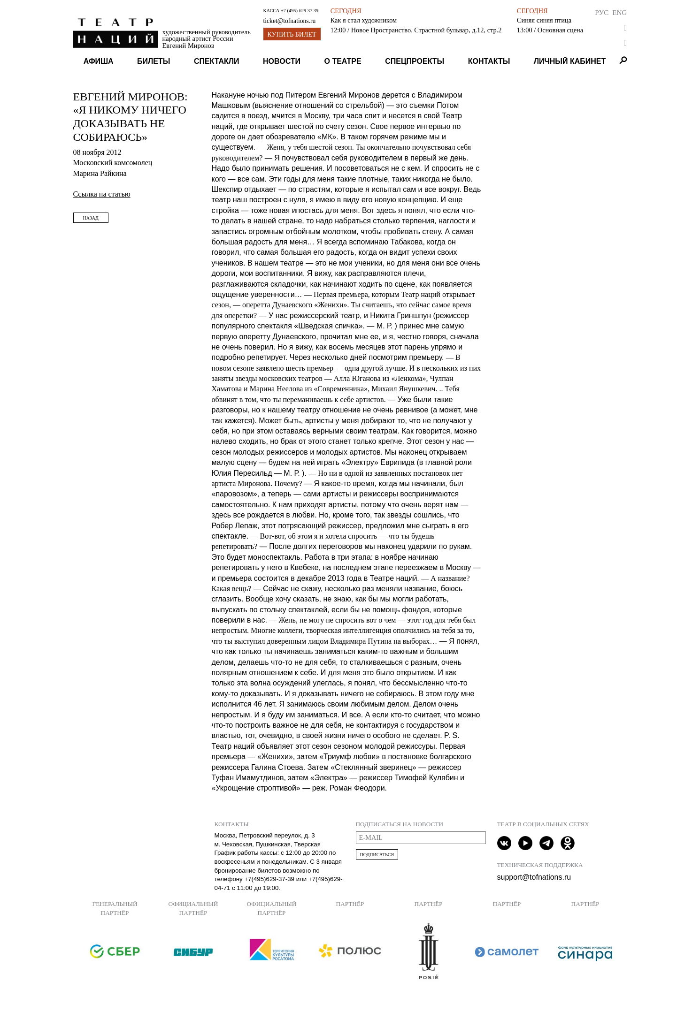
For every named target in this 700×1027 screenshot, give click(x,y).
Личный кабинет (570, 61)
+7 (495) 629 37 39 (299, 10)
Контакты (489, 61)
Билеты (153, 61)
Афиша (99, 61)
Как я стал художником (364, 20)
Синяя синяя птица (544, 20)
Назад (91, 218)
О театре (343, 61)
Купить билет (292, 34)
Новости (281, 61)
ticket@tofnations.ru (289, 20)
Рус (601, 12)
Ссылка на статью (102, 194)
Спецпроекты (414, 61)
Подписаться (377, 854)
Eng (619, 12)
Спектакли (216, 61)
